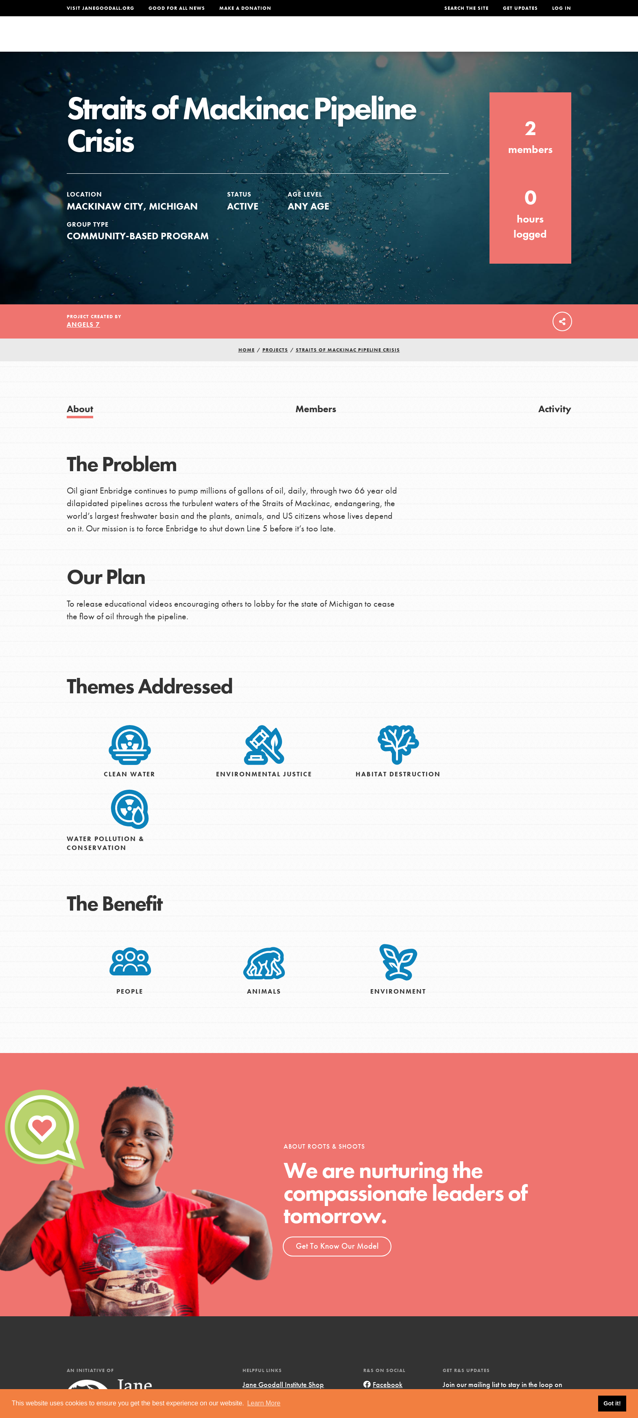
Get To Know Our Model (337, 1263)
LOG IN (561, 8)
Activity (554, 425)
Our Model (390, 39)
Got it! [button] (612, 1403)
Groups (490, 39)
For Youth (259, 39)
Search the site (466, 8)
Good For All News (177, 8)
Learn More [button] (263, 1403)
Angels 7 (83, 341)
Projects (443, 39)
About (212, 39)
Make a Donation (245, 8)
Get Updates (520, 8)
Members (315, 425)
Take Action (544, 39)
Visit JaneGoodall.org (100, 8)
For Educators (324, 39)
